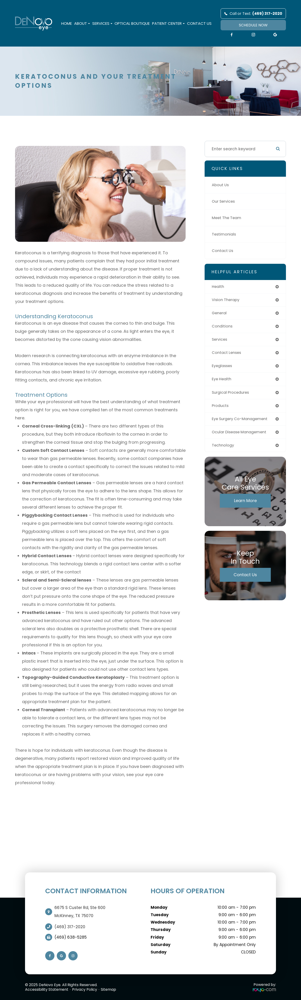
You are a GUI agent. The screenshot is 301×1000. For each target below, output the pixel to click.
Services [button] (102, 23)
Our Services (225, 201)
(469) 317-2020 (69, 927)
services (220, 341)
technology (223, 450)
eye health (222, 382)
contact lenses (228, 355)
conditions (223, 327)
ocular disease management (242, 436)
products (221, 409)
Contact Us (199, 23)
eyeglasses (223, 368)
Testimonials (225, 234)
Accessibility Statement (46, 989)
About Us (221, 185)
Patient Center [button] (168, 23)
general (220, 314)
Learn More (245, 505)
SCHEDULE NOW (253, 25)
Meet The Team (228, 218)
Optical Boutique (132, 23)
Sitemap (108, 989)
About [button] (82, 23)
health (218, 287)
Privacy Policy (84, 989)
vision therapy (227, 300)
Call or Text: (253, 13)
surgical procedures (232, 396)
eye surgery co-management (242, 423)
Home (66, 23)
